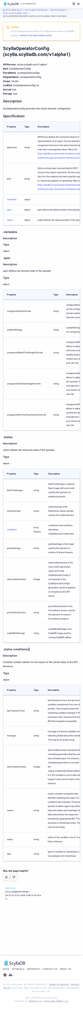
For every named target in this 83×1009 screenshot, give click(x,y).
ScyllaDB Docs (13, 10)
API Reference (59, 10)
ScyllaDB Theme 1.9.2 (56, 1001)
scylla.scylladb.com (15, 13)
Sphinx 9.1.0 (35, 1001)
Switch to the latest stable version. (36, 35)
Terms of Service (59, 985)
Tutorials (18, 969)
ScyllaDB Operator (37, 10)
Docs (6, 969)
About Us (65, 969)
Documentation (29, 4)
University (33, 969)
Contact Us (50, 969)
